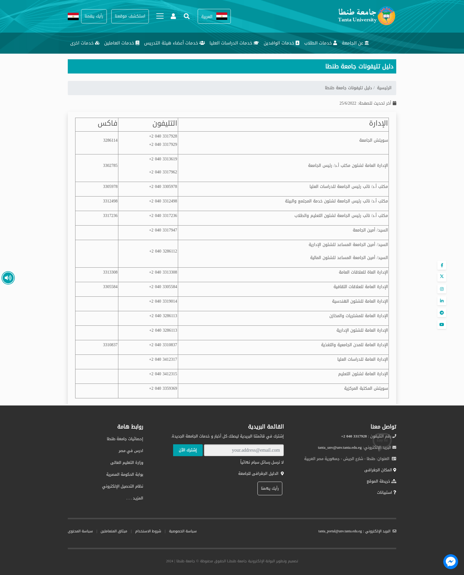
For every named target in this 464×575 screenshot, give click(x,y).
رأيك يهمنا (270, 488)
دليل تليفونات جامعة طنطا (349, 88)
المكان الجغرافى (380, 470)
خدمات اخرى (84, 43)
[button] (214, 16)
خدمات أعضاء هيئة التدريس (174, 43)
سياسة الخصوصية (183, 531)
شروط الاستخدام (148, 531)
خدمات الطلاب (320, 43)
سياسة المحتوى (80, 531)
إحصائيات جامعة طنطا (125, 439)
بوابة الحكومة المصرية (124, 474)
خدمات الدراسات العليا (234, 43)
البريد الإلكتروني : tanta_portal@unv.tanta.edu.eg (357, 531)
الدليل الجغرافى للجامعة (261, 473)
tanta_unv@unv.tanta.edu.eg (340, 447)
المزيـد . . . (134, 498)
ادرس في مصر (131, 450)
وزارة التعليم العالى (126, 462)
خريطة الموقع (381, 481)
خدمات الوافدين (281, 43)
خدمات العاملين (121, 43)
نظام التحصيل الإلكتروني (122, 486)
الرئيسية (384, 88)
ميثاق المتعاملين (114, 531)
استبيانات (386, 492)
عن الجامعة (355, 43)
